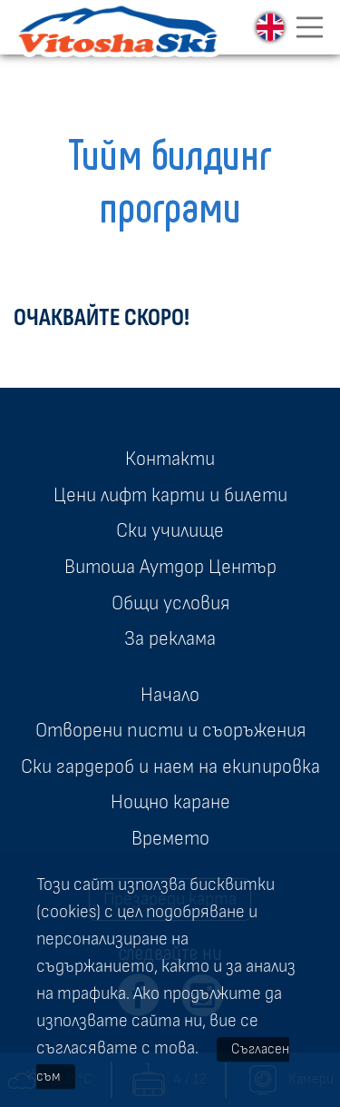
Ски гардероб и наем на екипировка (170, 766)
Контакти (170, 459)
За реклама (170, 638)
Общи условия (170, 603)
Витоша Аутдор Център (170, 567)
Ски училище (170, 530)
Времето (170, 838)
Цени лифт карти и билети (170, 495)
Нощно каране (170, 802)
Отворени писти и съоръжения (170, 730)
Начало (170, 695)
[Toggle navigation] (310, 27)
